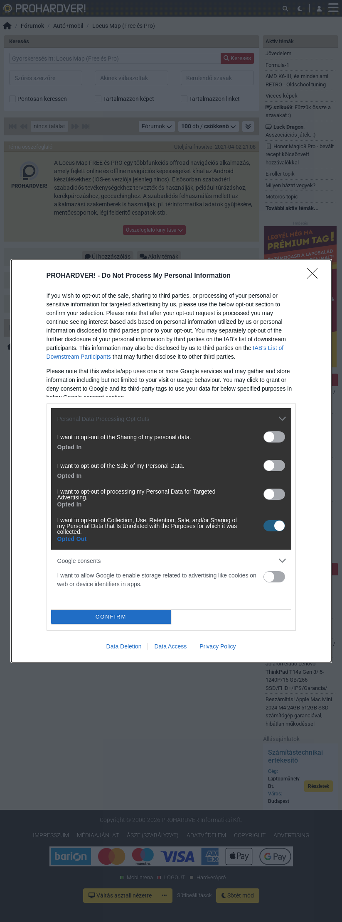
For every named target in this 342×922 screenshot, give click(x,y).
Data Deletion (124, 646)
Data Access (170, 646)
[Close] (315, 276)
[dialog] (171, 461)
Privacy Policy (217, 646)
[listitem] (171, 418)
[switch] (274, 437)
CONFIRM (111, 617)
